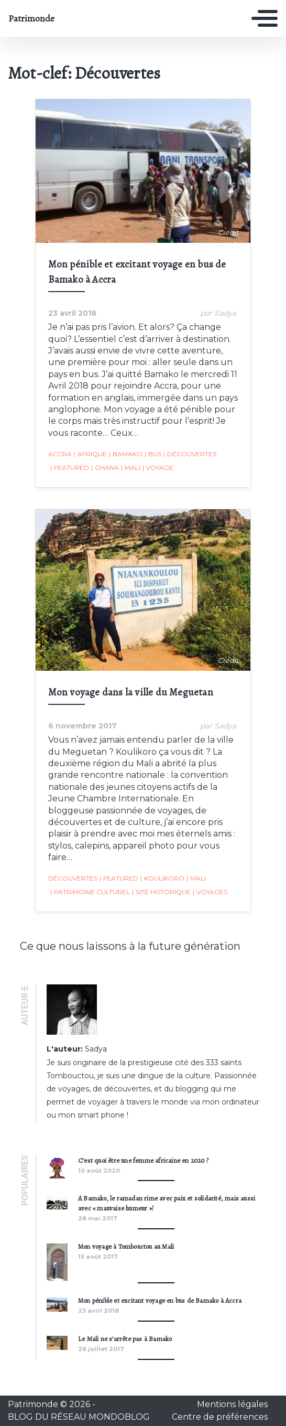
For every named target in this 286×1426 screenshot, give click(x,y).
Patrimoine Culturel (90, 892)
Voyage (157, 468)
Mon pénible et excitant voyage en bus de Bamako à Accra (159, 1300)
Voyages (210, 892)
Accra (60, 454)
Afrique (90, 454)
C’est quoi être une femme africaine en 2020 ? (143, 1160)
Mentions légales (232, 1404)
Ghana (105, 468)
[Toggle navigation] (264, 18)
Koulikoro (162, 878)
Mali (130, 468)
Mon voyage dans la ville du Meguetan (130, 692)
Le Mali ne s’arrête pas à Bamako (125, 1338)
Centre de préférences (220, 1417)
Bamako (125, 454)
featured (69, 468)
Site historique (161, 892)
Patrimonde (31, 18)
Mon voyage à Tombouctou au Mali (126, 1246)
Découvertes (189, 454)
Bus (153, 454)
